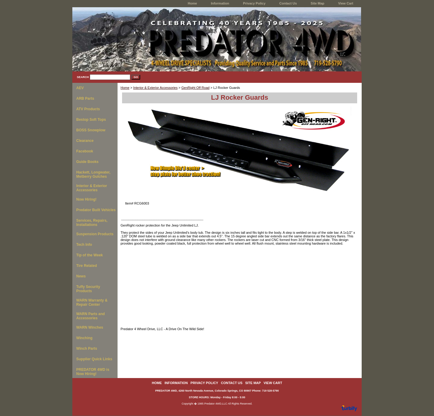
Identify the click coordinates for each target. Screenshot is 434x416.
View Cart (345, 3)
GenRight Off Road (195, 87)
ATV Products (88, 109)
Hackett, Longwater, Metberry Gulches (93, 174)
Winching (84, 338)
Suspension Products (94, 234)
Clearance (84, 141)
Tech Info (84, 244)
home (192, 3)
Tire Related (86, 266)
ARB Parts (85, 98)
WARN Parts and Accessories (90, 316)
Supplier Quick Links (94, 359)
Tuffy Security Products (88, 289)
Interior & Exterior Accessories (155, 87)
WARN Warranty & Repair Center (92, 302)
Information (220, 3)
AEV (80, 88)
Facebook (84, 151)
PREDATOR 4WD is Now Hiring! (92, 372)
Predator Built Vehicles (96, 210)
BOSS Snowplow (90, 130)
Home (125, 87)
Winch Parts (86, 348)
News (81, 276)
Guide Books (87, 162)
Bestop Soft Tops (91, 119)
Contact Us (288, 3)
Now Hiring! (86, 199)
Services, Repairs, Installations (91, 222)
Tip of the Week (89, 255)
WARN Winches (89, 327)
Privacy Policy (254, 3)
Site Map (317, 3)
